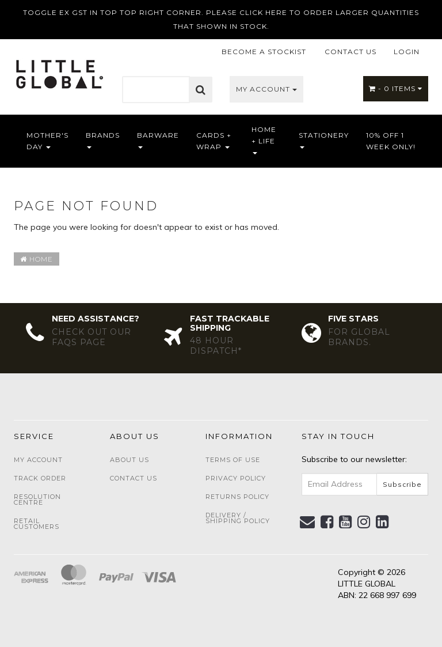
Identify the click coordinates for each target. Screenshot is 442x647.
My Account (266, 89)
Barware (158, 140)
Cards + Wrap (213, 141)
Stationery (324, 140)
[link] (327, 522)
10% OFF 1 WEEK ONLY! (391, 141)
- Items (395, 88)
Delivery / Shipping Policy (237, 518)
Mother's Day (47, 141)
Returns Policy (237, 497)
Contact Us (133, 478)
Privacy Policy (235, 478)
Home (36, 259)
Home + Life (264, 139)
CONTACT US (350, 51)
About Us (129, 460)
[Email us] (308, 522)
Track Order (40, 478)
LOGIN (407, 51)
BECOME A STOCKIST (264, 51)
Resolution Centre (37, 499)
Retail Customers (36, 524)
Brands (103, 140)
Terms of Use (232, 460)
